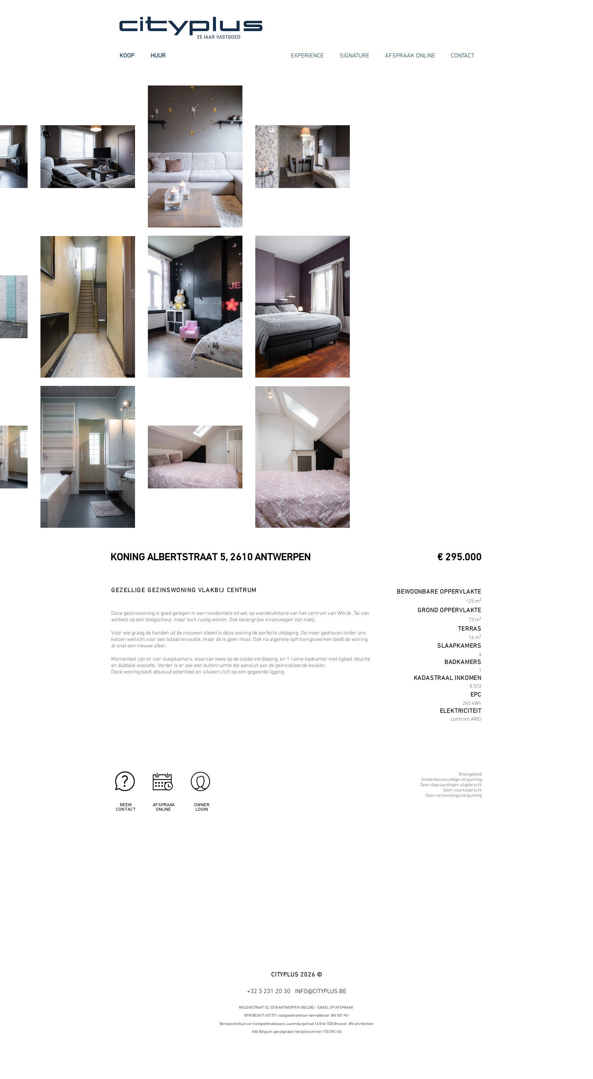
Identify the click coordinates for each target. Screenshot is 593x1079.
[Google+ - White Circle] (461, 1054)
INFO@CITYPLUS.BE (320, 991)
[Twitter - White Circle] (448, 1054)
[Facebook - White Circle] (434, 1054)
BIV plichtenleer (361, 1023)
